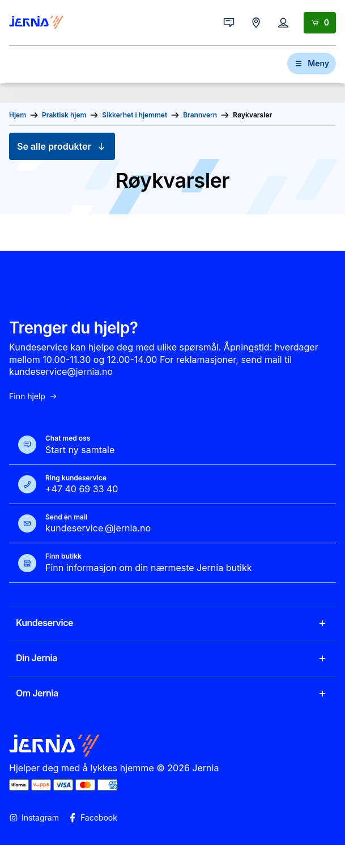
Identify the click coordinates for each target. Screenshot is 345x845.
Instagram (34, 817)
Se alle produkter (62, 146)
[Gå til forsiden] (36, 22)
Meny (311, 63)
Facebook (92, 817)
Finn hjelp (33, 396)
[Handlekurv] (320, 22)
